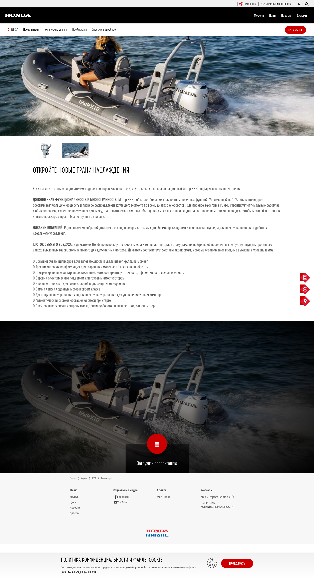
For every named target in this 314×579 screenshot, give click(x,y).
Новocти (286, 15)
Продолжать (237, 563)
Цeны (272, 15)
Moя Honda (163, 497)
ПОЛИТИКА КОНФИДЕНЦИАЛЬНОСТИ (79, 572)
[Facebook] (122, 497)
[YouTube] (121, 502)
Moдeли (259, 15)
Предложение (301, 30)
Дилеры (302, 15)
